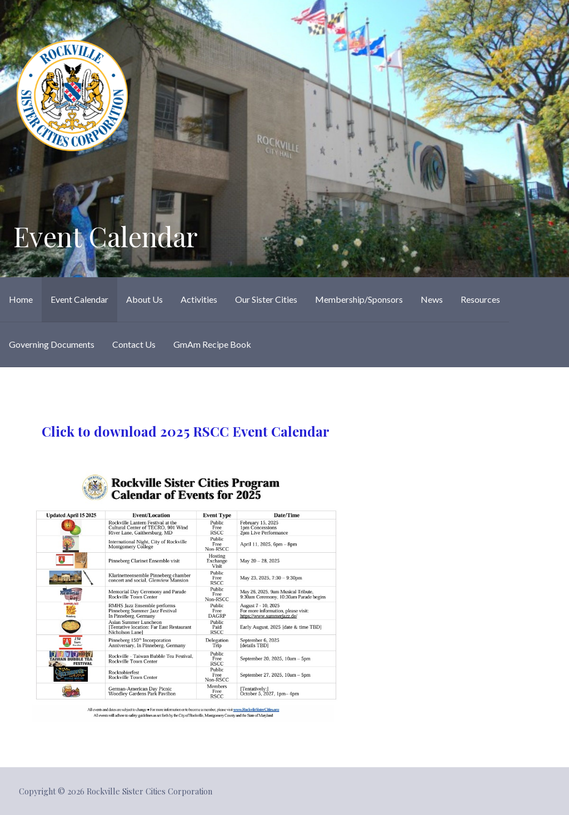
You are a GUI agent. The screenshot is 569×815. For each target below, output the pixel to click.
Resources (480, 299)
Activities (199, 299)
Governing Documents (51, 344)
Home (21, 299)
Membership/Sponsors (359, 299)
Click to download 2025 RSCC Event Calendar (186, 431)
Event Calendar (79, 299)
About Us (144, 299)
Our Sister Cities (266, 299)
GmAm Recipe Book (212, 344)
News (432, 299)
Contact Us (134, 344)
